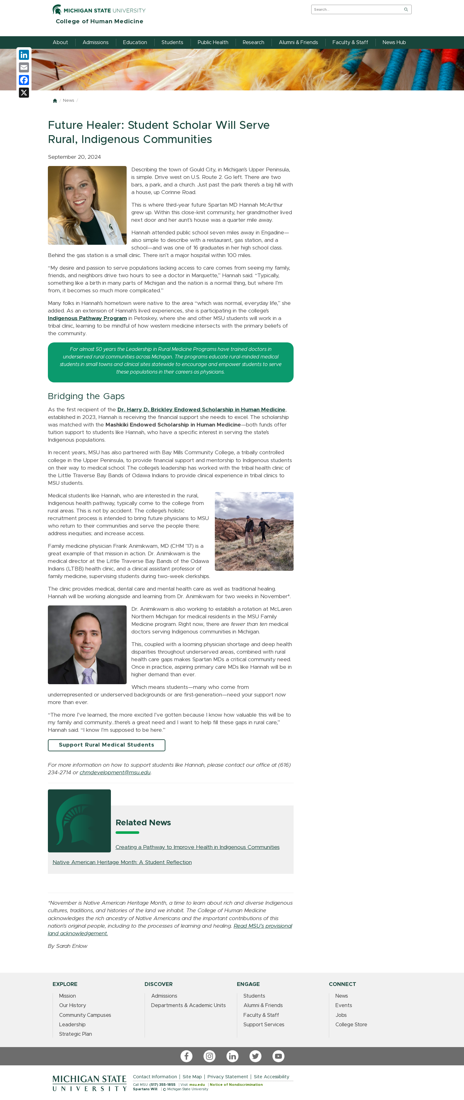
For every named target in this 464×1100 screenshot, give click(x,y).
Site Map (192, 1076)
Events (343, 1005)
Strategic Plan (75, 1034)
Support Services (263, 1024)
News (68, 101)
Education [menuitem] (135, 42)
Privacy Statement (228, 1076)
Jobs (341, 1015)
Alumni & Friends (263, 1005)
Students (254, 996)
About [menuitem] (60, 42)
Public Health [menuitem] (213, 42)
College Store (351, 1024)
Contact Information (155, 1076)
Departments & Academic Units (188, 1005)
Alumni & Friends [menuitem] (298, 42)
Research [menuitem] (253, 42)
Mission (67, 996)
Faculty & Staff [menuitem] (350, 42)
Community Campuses (85, 1015)
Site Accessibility (271, 1076)
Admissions (164, 996)
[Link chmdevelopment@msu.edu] (115, 773)
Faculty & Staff (261, 1015)
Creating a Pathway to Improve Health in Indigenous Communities (198, 847)
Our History (72, 1005)
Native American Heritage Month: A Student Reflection (122, 862)
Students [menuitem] (172, 42)
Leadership (72, 1024)
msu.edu (197, 1084)
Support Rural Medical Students (106, 745)
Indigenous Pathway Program (87, 318)
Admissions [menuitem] (96, 42)
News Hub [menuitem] (394, 42)
